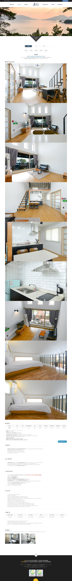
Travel (52, 4)
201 (41, 50)
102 (31, 50)
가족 (36, 46)
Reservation (45, 4)
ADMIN (44, 567)
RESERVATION (65, 0)
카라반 (43, 46)
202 (46, 50)
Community (59, 4)
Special (26, 4)
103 (36, 50)
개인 (28, 46)
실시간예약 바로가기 (62, 441)
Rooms (19, 4)
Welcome (12, 4)
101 (26, 50)
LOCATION (8, 0)
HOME (5, 0)
